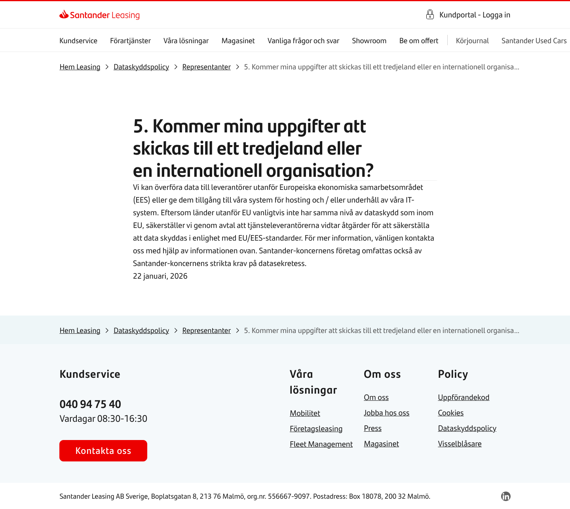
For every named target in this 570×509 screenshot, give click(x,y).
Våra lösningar (186, 40)
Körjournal (472, 40)
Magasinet (238, 40)
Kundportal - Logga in (475, 14)
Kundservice (78, 40)
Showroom (369, 40)
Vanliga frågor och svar (303, 40)
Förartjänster (130, 40)
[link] (66, 15)
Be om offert (419, 40)
